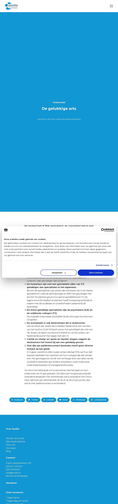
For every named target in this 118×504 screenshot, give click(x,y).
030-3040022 (13, 469)
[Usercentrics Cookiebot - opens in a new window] (103, 230)
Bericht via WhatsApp (17, 476)
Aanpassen (59, 272)
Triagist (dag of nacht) (17, 501)
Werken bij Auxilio (15, 438)
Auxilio (17, 6)
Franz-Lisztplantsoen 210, (18, 463)
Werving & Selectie (15, 441)
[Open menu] (110, 6)
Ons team (11, 448)
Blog (8, 451)
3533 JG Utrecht (14, 466)
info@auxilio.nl (13, 473)
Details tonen (102, 265)
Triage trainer (13, 497)
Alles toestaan (96, 272)
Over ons (10, 445)
